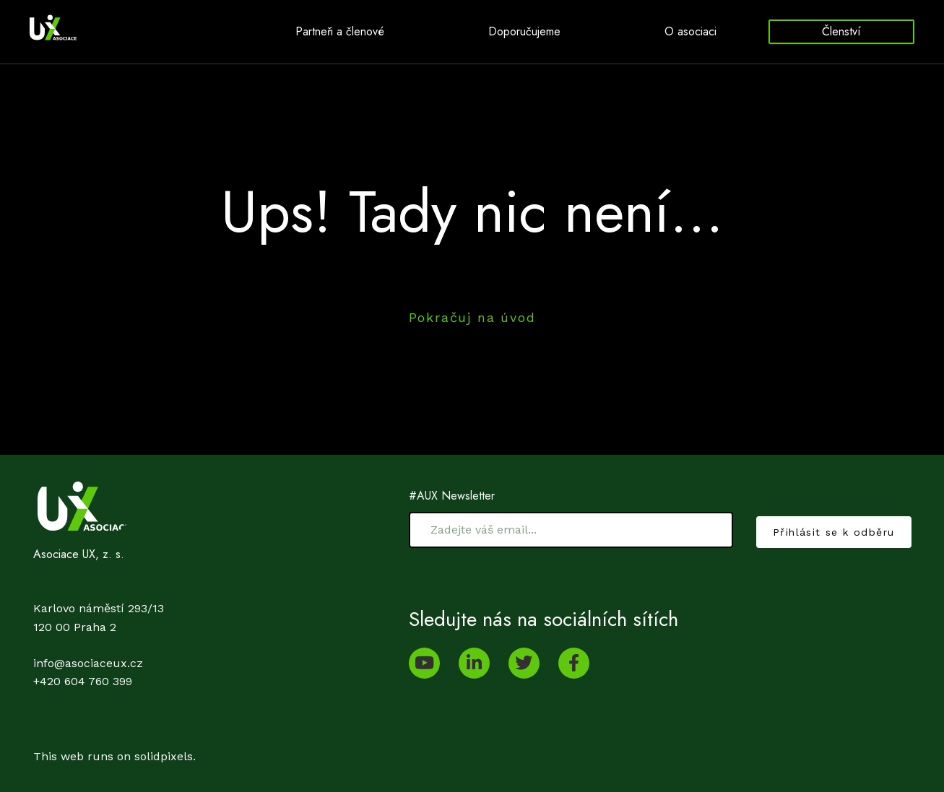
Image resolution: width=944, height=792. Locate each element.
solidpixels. (165, 756)
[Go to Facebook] (573, 663)
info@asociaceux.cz (88, 663)
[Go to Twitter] (524, 663)
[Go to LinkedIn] (474, 663)
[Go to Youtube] (424, 663)
